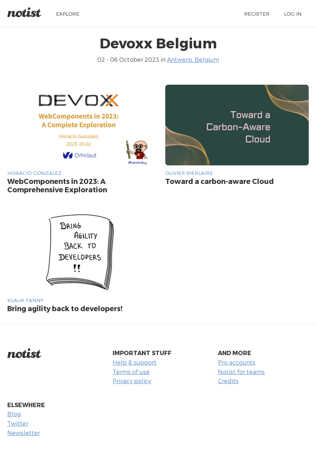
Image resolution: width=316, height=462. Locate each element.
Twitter (17, 423)
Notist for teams (241, 371)
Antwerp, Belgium (193, 59)
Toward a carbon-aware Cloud (219, 181)
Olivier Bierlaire (189, 173)
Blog (14, 413)
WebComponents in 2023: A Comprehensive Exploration (57, 185)
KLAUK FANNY (25, 300)
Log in (292, 14)
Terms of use (131, 371)
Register (257, 14)
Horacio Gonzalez (34, 173)
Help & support (135, 362)
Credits (228, 380)
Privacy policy (132, 380)
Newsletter (23, 432)
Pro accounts (236, 362)
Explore (67, 14)
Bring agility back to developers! (64, 308)
